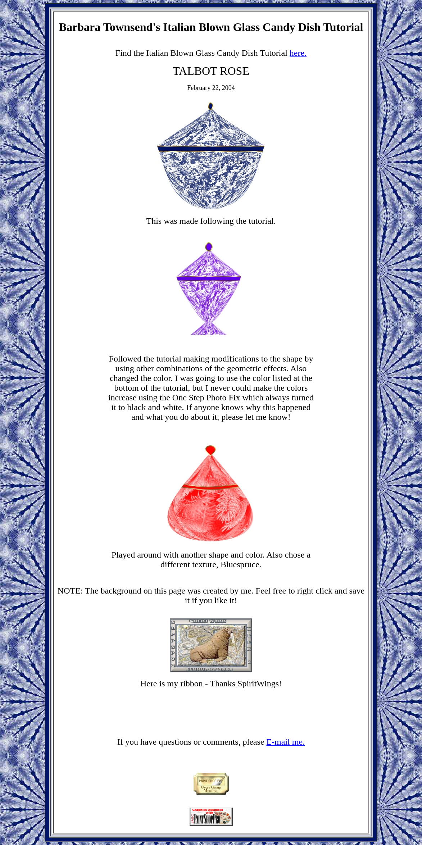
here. (298, 53)
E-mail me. (285, 741)
